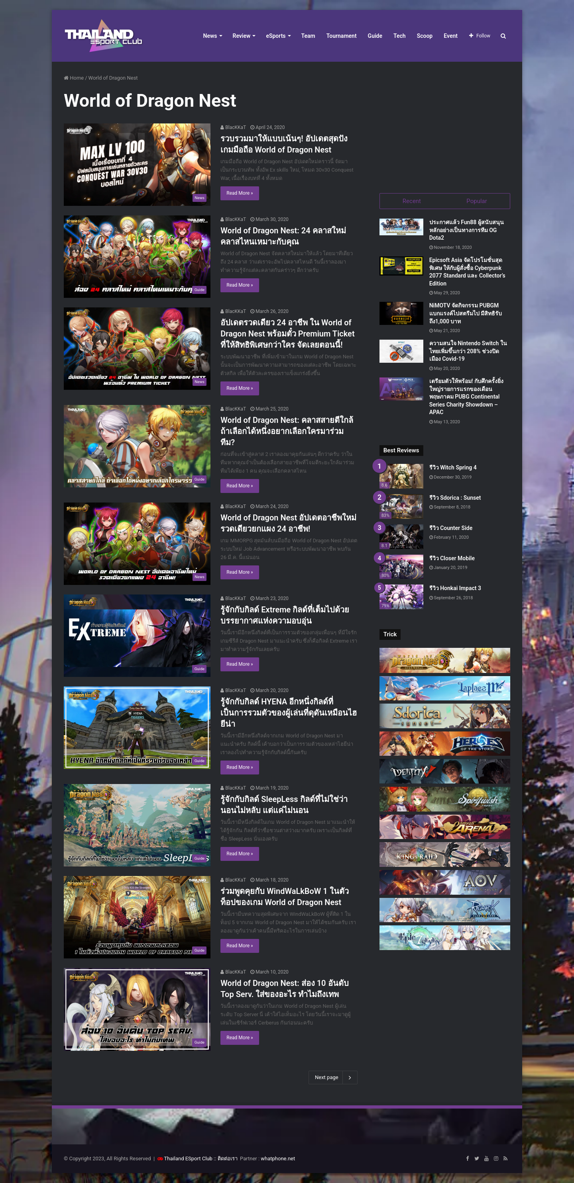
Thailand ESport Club (188, 1158)
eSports (275, 36)
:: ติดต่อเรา (226, 1158)
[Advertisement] (444, 123)
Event (451, 36)
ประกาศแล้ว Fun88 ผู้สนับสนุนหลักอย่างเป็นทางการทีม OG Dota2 (466, 232)
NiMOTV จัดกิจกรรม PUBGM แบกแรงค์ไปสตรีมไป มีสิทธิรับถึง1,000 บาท (465, 316)
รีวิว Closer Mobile (452, 560)
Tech (399, 36)
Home (74, 78)
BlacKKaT (233, 127)
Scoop (425, 36)
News (210, 36)
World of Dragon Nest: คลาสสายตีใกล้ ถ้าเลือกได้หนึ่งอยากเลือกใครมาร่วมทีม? (286, 431)
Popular (476, 201)
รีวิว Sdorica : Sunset (455, 500)
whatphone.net (278, 1158)
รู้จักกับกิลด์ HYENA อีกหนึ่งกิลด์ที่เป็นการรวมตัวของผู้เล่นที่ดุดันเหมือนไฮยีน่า (288, 713)
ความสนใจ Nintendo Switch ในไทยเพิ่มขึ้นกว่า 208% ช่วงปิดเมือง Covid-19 (468, 353)
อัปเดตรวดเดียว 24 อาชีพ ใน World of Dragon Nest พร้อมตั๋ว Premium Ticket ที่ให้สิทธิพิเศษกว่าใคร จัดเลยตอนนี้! (287, 334)
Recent (412, 201)
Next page (333, 1077)
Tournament (341, 36)
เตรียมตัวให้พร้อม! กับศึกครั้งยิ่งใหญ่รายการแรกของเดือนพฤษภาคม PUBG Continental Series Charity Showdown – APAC (466, 399)
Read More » (239, 193)
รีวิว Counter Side (451, 530)
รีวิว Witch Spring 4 (453, 470)
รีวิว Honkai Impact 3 (455, 590)
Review (242, 36)
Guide (375, 36)
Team (308, 36)
